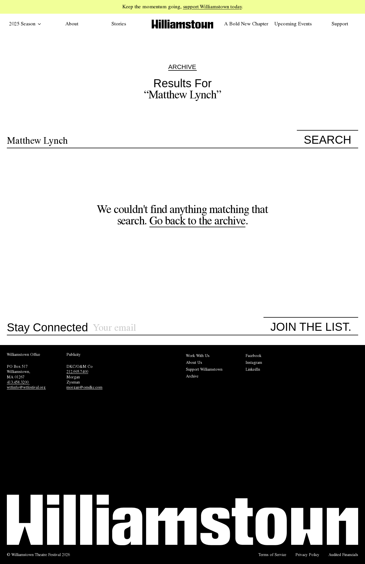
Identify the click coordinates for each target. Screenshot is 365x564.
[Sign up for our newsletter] (178, 327)
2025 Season (25, 24)
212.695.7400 (77, 371)
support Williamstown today (212, 6)
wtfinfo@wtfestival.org (26, 387)
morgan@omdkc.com (84, 387)
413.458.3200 (18, 382)
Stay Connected (47, 328)
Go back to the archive (197, 220)
